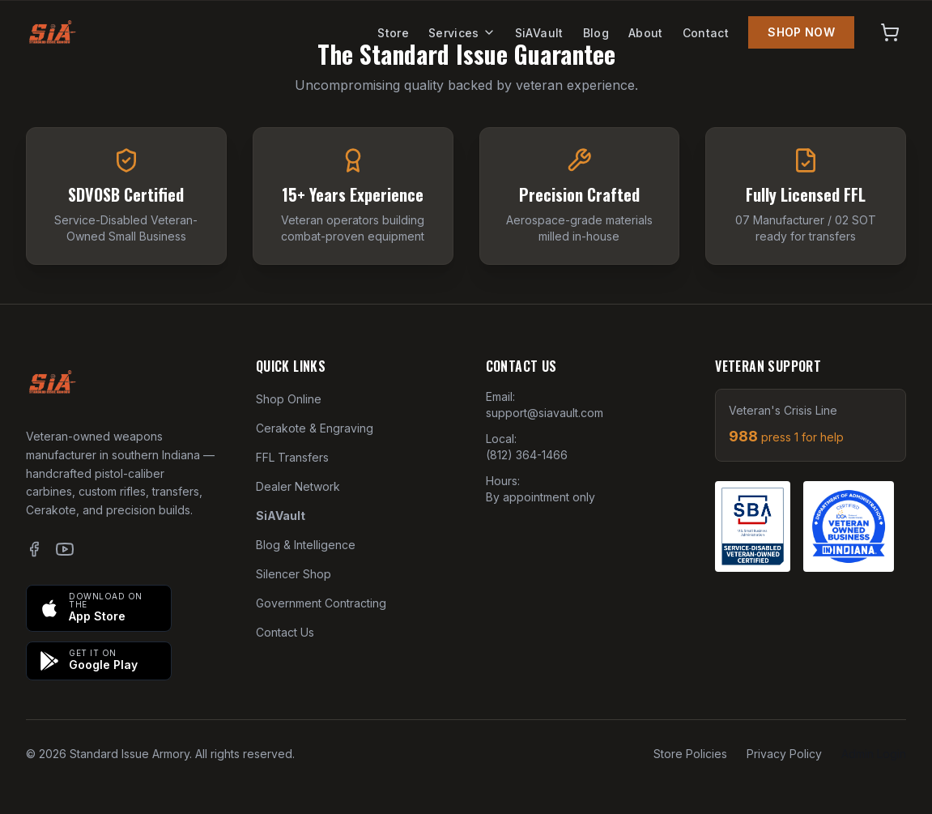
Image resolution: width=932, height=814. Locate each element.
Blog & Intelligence (305, 545)
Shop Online (288, 399)
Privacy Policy (784, 754)
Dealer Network (298, 486)
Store (393, 33)
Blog (596, 33)
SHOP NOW (801, 32)
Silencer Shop (293, 574)
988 (786, 436)
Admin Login (873, 754)
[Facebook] (34, 549)
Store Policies (690, 754)
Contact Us (285, 632)
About (645, 33)
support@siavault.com (544, 413)
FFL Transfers (292, 457)
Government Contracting (321, 603)
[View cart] (890, 32)
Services (462, 33)
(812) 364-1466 (527, 455)
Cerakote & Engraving (314, 428)
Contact (706, 33)
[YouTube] (64, 549)
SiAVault (539, 33)
